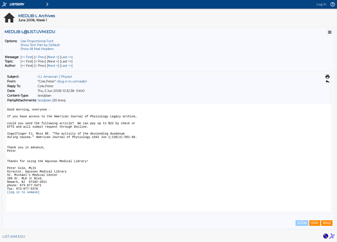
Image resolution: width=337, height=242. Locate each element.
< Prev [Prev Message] (40, 57)
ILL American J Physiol (55, 77)
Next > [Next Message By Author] (53, 66)
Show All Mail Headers (37, 49)
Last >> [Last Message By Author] (66, 66)
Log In (321, 4)
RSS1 (315, 223)
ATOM (302, 223)
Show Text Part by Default (40, 45)
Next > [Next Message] (53, 57)
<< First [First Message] (26, 57)
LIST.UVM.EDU (13, 237)
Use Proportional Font (37, 41)
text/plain (44, 100)
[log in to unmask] (72, 81)
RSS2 (327, 223)
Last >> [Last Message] (66, 57)
